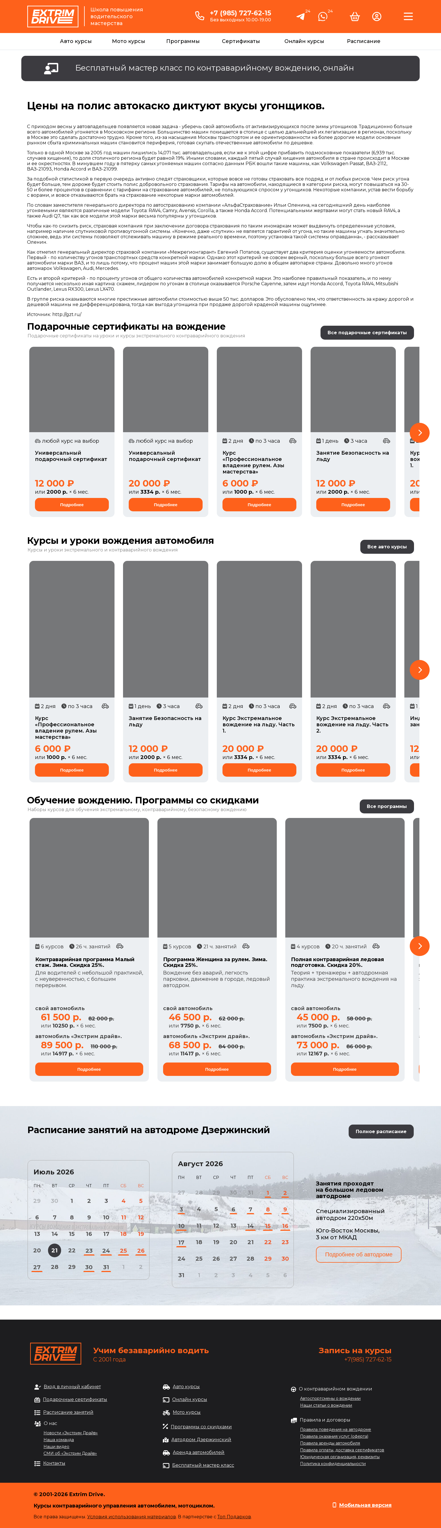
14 (54, 1233)
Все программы (387, 806)
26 (141, 1250)
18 (123, 1233)
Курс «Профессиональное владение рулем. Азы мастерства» (253, 462)
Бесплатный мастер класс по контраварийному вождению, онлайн (214, 68)
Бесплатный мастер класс (203, 1465)
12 (141, 1217)
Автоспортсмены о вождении (330, 1398)
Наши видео (56, 1446)
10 (106, 1217)
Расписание (363, 41)
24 (106, 1250)
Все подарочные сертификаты (367, 332)
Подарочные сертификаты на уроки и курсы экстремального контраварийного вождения (136, 336)
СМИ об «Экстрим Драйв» (70, 1453)
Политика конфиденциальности (333, 1463)
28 (55, 1267)
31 (106, 1267)
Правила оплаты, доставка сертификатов (342, 1450)
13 (37, 1233)
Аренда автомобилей (198, 1452)
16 (89, 1233)
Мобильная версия (365, 1505)
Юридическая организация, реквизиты (340, 1456)
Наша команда (58, 1439)
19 (141, 1233)
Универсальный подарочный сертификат (71, 456)
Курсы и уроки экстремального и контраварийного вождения (103, 550)
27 (37, 1267)
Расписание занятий (68, 1412)
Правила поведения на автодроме (335, 1429)
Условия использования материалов (131, 1516)
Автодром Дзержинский (201, 1439)
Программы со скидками (201, 1426)
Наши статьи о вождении (326, 1405)
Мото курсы (128, 41)
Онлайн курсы (304, 41)
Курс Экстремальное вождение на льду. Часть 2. (352, 724)
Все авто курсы (387, 546)
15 (72, 1233)
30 (89, 1267)
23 (89, 1250)
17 (106, 1233)
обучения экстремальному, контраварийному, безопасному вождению (161, 809)
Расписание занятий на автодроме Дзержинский (148, 1129)
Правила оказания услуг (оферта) (334, 1436)
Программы (183, 41)
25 (123, 1250)
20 (37, 1250)
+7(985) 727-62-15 (368, 1359)
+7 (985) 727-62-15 (240, 13)
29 (72, 1267)
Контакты (54, 1463)
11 (123, 1217)
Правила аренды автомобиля (330, 1443)
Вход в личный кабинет (72, 1386)
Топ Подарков (234, 1516)
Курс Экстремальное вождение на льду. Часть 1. (258, 724)
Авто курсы (76, 41)
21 (54, 1250)
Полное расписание (381, 1131)
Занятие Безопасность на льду (352, 456)
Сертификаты (241, 41)
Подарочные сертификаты (75, 1399)
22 (72, 1250)
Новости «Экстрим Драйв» (70, 1432)
